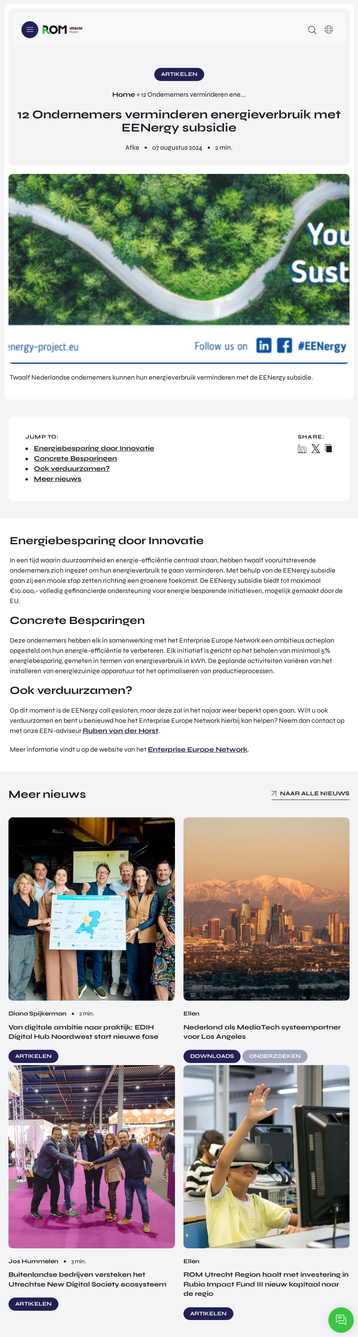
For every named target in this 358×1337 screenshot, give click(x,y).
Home (123, 94)
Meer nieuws (57, 479)
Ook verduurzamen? (72, 468)
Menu (29, 29)
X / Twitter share (316, 448)
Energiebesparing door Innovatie (94, 448)
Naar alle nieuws (315, 793)
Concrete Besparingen (75, 458)
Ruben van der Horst (120, 731)
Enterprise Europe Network (197, 749)
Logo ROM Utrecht (62, 29)
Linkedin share (302, 448)
